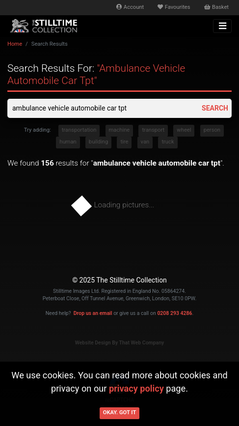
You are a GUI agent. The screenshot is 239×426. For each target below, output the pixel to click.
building (98, 142)
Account (130, 7)
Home (14, 44)
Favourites (174, 7)
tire (124, 142)
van (145, 142)
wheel (184, 130)
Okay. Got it (119, 412)
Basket (216, 7)
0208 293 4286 (174, 313)
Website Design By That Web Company (119, 343)
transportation (79, 130)
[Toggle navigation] (222, 26)
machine (119, 130)
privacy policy (136, 388)
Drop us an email (93, 313)
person (212, 130)
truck (167, 142)
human (67, 142)
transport (153, 130)
